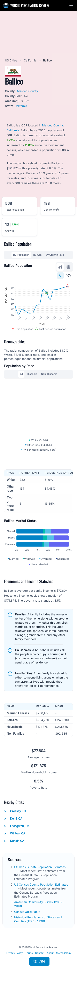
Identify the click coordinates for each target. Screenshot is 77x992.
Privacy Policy (14, 952)
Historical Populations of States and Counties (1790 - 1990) (38, 919)
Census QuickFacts (27, 911)
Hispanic (32, 374)
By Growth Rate (55, 254)
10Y (68, 275)
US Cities (11, 60)
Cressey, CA (15, 811)
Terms (29, 952)
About (50, 952)
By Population (21, 254)
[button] (71, 5)
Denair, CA (14, 841)
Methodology (63, 952)
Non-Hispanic (49, 374)
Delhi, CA (13, 818)
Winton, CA (14, 833)
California (30, 60)
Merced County (27, 91)
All (60, 275)
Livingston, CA (17, 826)
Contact (39, 952)
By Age (37, 254)
